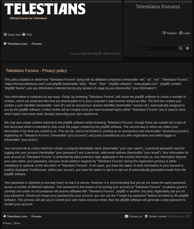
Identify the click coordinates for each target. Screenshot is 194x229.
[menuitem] (184, 33)
